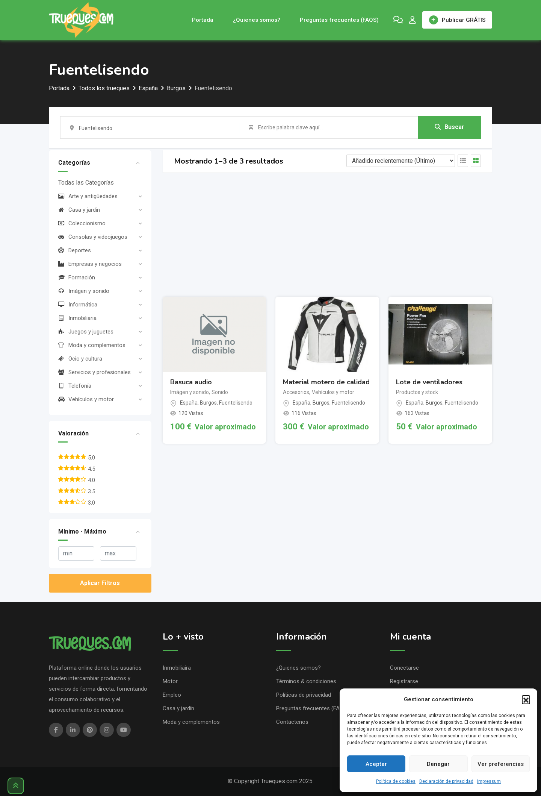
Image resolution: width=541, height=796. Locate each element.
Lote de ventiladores (429, 382)
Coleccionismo (82, 223)
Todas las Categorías (86, 182)
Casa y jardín (79, 209)
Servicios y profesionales (94, 372)
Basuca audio (191, 382)
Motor (170, 681)
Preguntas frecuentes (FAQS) (339, 20)
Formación (76, 277)
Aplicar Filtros (100, 583)
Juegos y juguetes (85, 331)
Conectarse (404, 667)
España (189, 403)
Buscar (449, 126)
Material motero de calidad (326, 382)
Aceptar (376, 764)
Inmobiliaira (177, 667)
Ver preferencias (501, 764)
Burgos (208, 403)
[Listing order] (400, 161)
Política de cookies (396, 781)
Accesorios (296, 392)
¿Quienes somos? (256, 20)
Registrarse (404, 681)
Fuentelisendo (235, 403)
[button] (526, 699)
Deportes (74, 250)
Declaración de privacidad (446, 781)
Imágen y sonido (83, 291)
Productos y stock (417, 392)
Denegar (438, 764)
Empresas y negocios (90, 264)
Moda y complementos (91, 345)
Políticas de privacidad (303, 694)
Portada (202, 20)
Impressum (489, 781)
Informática (77, 304)
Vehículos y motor (86, 399)
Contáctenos (292, 722)
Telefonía (74, 385)
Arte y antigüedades (88, 196)
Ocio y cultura (80, 358)
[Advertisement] (328, 234)
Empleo (172, 694)
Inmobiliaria (77, 318)
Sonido (220, 392)
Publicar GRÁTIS (457, 19)
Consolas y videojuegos (92, 236)
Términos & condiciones (306, 681)
